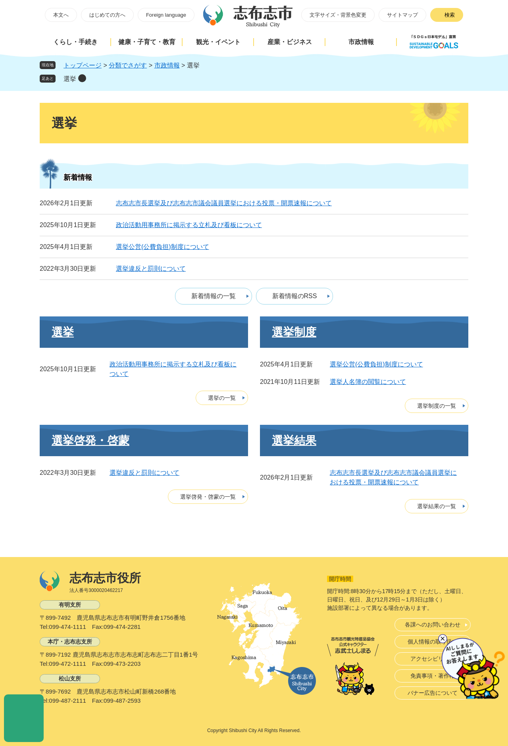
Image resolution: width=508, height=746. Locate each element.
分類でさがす (128, 65)
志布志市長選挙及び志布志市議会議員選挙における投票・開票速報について (224, 203)
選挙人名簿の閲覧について (368, 381)
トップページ (83, 65)
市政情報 (361, 42)
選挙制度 (294, 332)
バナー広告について (433, 693)
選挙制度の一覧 (436, 406)
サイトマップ (402, 15)
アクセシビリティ (432, 658)
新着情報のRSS (294, 296)
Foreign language (166, 15)
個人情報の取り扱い (433, 641)
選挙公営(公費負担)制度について (162, 246)
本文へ (61, 15)
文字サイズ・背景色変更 (338, 15)
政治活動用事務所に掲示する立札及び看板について (189, 225)
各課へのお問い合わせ (432, 624)
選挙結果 (294, 440)
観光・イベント (218, 42)
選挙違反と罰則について (151, 268)
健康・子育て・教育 (146, 42)
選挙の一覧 (222, 398)
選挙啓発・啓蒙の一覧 (208, 496)
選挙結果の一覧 (436, 506)
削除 (82, 78)
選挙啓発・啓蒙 (90, 440)
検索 (449, 15)
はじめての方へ (107, 15)
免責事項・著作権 (432, 676)
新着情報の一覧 (213, 296)
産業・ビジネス (289, 42)
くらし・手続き (75, 42)
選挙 (70, 78)
